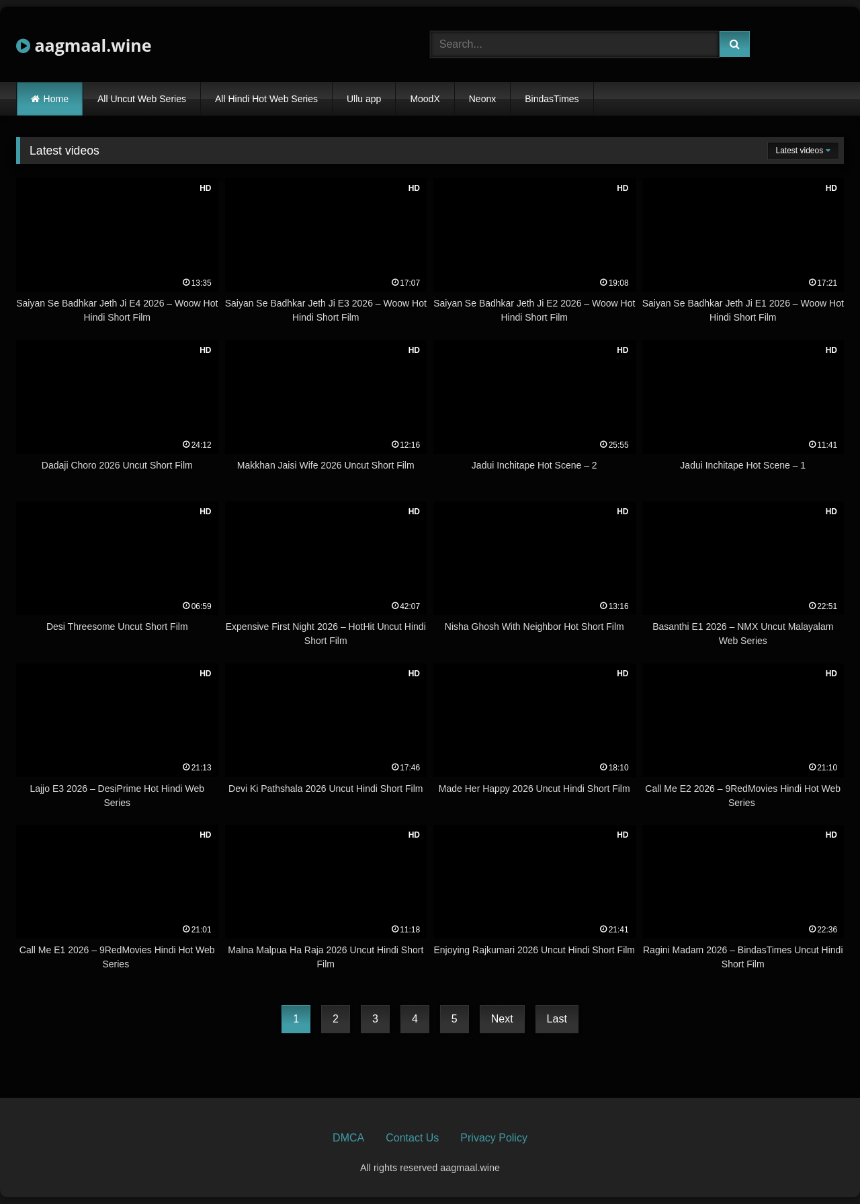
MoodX (424, 98)
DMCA (348, 1137)
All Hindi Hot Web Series (266, 98)
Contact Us (412, 1137)
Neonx (482, 98)
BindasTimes (551, 98)
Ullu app (364, 98)
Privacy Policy (493, 1137)
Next (502, 1019)
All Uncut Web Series (141, 98)
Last (557, 1019)
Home (56, 98)
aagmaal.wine (84, 45)
